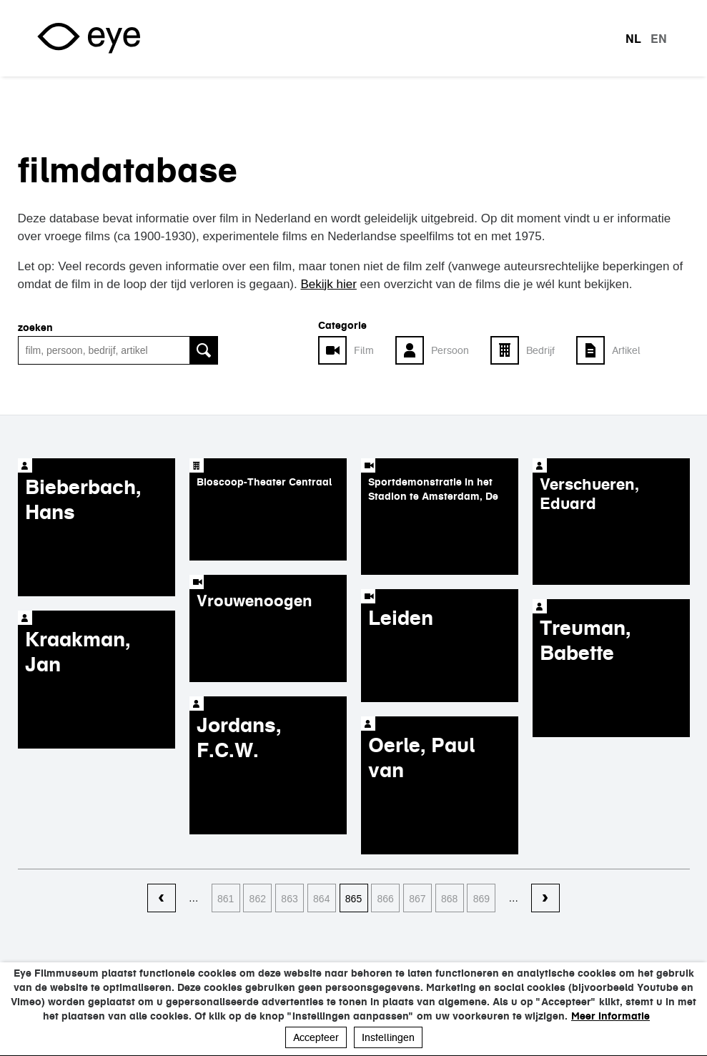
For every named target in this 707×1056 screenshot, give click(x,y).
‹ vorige (161, 898)
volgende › (545, 898)
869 (481, 898)
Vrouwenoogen (254, 601)
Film (364, 350)
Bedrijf (540, 350)
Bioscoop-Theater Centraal (264, 481)
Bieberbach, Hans (83, 499)
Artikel (626, 350)
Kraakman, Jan (78, 651)
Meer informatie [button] (610, 1016)
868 (449, 898)
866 (385, 898)
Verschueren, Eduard (589, 493)
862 (257, 898)
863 (289, 898)
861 (225, 898)
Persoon (450, 350)
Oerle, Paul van (421, 757)
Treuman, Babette (585, 640)
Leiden (400, 618)
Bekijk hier (328, 284)
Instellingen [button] (388, 1037)
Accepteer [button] (316, 1037)
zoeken (35, 327)
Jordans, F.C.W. (239, 737)
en (659, 38)
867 (417, 898)
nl (633, 38)
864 (321, 898)
